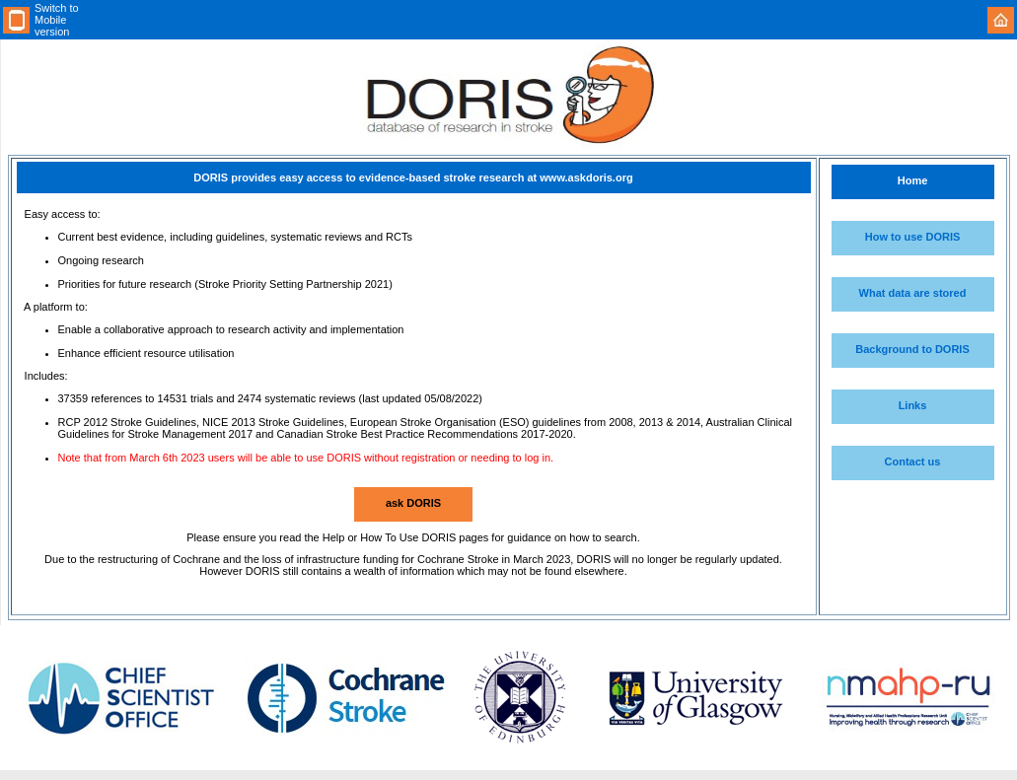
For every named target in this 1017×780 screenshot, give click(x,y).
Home (913, 180)
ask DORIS (413, 503)
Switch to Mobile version (57, 19)
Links (913, 405)
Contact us (913, 461)
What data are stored (913, 293)
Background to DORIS (912, 349)
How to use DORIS (913, 237)
